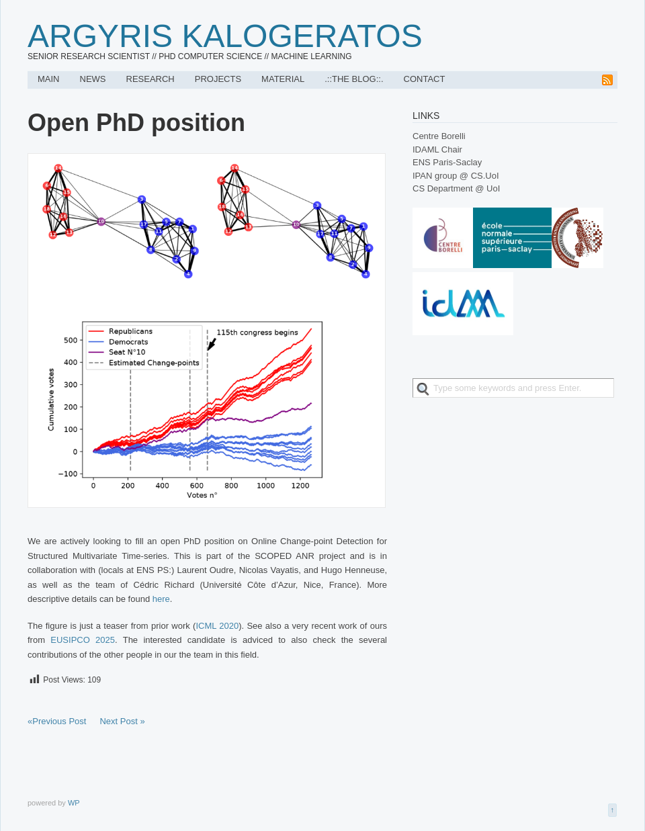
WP (74, 803)
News (93, 79)
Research (150, 79)
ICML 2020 (217, 626)
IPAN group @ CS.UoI (456, 176)
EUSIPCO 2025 (82, 640)
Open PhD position (136, 122)
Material (282, 79)
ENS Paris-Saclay (447, 162)
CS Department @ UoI (456, 188)
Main (49, 79)
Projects (218, 79)
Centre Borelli (439, 136)
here (161, 599)
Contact (424, 79)
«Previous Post (57, 721)
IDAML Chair (437, 149)
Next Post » (121, 721)
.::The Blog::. (354, 79)
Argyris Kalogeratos (225, 36)
